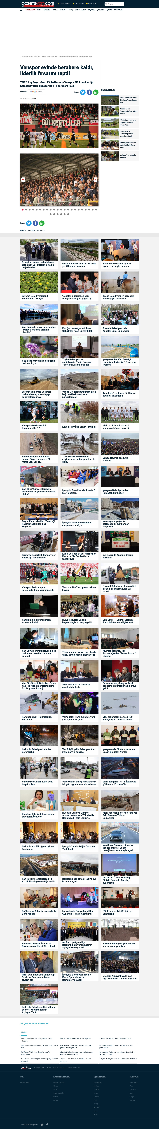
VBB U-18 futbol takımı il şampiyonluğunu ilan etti (116, 426)
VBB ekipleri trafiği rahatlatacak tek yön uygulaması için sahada (79, 783)
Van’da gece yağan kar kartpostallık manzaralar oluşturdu (116, 524)
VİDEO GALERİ (91, 4)
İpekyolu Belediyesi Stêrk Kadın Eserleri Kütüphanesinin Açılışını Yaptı (39, 1010)
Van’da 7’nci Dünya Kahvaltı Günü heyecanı (75, 1038)
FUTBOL (40, 230)
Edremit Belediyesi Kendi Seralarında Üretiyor (35, 297)
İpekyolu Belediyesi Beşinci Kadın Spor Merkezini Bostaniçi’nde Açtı (76, 977)
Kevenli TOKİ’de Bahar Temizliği (79, 426)
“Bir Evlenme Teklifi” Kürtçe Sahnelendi (117, 912)
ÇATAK (109, 10)
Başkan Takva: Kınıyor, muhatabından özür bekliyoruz (75, 1060)
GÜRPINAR (118, 10)
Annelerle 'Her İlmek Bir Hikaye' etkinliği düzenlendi (119, 394)
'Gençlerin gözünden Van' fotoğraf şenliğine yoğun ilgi (77, 297)
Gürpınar (97, 1107)
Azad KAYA (63, 1068)
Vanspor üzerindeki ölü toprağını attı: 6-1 (34, 426)
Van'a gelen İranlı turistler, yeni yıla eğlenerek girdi (78, 718)
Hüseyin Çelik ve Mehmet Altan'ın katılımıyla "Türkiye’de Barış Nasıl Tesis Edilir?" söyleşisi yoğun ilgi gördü (78, 815)
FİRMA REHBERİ (64, 4)
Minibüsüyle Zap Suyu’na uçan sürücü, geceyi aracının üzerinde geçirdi (76, 1053)
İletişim (132, 1100)
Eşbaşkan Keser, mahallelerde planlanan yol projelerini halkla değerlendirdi (38, 265)
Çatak (96, 1093)
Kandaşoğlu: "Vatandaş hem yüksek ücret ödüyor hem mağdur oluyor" (117, 1053)
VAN (38, 10)
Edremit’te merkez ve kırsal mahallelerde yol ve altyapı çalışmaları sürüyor (36, 394)
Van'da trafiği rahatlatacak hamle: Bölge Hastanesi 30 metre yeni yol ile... (36, 459)
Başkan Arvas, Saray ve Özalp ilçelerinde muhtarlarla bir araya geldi (119, 686)
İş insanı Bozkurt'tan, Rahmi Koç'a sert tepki (115, 1038)
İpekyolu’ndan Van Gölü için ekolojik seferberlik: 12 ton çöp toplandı (119, 362)
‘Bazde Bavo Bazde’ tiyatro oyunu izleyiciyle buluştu (117, 264)
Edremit (96, 1097)
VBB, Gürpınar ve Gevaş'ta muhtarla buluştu (76, 685)
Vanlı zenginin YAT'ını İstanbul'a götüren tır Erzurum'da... (119, 783)
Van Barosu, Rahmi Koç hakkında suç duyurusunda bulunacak (39, 1060)
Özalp (96, 1114)
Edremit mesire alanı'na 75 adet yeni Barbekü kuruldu (79, 264)
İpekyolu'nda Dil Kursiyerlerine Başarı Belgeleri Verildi (119, 750)
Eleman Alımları (59, 1082)
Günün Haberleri (59, 1093)
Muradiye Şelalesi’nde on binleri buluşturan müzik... (128, 145)
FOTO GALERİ (78, 4)
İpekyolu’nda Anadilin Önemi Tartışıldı (118, 556)
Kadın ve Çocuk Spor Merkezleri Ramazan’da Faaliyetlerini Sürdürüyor (79, 556)
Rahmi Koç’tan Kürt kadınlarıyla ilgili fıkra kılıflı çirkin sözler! (116, 1046)
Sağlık (56, 1089)
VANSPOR (32, 230)
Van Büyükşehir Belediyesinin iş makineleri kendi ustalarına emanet (39, 653)
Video (132, 1086)
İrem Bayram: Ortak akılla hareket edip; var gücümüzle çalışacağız (75, 1046)
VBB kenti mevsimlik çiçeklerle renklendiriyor (38, 362)
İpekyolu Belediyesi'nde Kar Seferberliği (36, 750)
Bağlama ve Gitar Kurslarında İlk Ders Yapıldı (39, 912)
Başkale (96, 1086)
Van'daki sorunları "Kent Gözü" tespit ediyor (38, 783)
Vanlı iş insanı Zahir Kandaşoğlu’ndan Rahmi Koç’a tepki (39, 1046)
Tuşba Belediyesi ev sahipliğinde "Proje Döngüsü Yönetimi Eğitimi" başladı (77, 362)
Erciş (95, 1100)
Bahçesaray (98, 1082)
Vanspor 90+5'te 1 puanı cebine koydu (79, 588)
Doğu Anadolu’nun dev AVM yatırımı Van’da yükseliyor (36, 1040)
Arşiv (131, 1093)
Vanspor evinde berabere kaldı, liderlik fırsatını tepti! (75, 56)
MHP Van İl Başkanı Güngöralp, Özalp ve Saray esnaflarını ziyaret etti (38, 977)
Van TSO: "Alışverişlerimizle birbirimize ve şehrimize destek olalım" (38, 492)
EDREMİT (63, 10)
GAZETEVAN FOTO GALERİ (48, 56)
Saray (96, 1111)
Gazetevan (24, 56)
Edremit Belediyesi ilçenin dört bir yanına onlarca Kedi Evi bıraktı (119, 589)
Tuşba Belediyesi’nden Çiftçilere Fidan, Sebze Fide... (128, 100)
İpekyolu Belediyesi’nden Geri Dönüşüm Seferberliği (118, 1059)
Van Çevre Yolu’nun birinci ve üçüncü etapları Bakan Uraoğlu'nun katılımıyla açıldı (118, 848)
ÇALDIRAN (101, 10)
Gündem (24, 1032)
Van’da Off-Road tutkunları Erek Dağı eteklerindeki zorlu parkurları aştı (79, 394)
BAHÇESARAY (80, 10)
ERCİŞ (70, 10)
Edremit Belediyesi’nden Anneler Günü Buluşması (116, 329)
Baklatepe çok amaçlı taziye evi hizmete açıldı (79, 880)
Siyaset (56, 1086)
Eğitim (56, 1100)
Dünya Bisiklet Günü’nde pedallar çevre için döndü (126, 133)
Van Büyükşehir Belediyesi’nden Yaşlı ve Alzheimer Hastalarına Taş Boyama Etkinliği (39, 686)
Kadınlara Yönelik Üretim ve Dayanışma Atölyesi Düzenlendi (39, 944)
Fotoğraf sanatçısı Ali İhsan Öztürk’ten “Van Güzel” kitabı (77, 329)
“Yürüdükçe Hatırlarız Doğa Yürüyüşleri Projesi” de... (128, 122)
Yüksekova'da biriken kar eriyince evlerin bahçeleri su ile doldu (78, 459)
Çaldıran (97, 1089)
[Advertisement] (14, 42)
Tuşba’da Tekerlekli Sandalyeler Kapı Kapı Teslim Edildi (39, 556)
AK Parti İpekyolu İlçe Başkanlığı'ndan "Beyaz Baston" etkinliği (119, 653)
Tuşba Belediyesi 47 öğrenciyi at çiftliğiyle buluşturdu (118, 297)
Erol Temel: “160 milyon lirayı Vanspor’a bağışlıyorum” (35, 1053)
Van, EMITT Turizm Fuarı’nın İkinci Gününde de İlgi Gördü (118, 621)
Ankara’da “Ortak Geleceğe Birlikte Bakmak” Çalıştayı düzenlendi (117, 880)
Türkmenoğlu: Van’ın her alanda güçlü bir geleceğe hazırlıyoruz (79, 653)
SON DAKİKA (30, 10)
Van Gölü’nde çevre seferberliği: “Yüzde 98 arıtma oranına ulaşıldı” (39, 330)
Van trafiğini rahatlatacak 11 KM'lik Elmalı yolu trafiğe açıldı (38, 880)
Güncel (56, 1097)
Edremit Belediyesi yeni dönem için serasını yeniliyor (119, 944)
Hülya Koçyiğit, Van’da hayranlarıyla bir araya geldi (77, 621)
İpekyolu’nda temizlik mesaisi (128, 156)
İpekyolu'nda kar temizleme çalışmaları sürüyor (76, 524)
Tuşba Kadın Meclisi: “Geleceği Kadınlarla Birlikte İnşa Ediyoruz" (38, 524)
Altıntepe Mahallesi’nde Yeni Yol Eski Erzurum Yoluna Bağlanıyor (120, 815)
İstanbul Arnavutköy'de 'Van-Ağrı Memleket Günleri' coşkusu (119, 977)
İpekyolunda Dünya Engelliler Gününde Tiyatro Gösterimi (77, 912)
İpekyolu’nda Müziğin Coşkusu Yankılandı (38, 847)
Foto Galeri (33, 56)
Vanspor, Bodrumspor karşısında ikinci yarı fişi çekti (38, 588)
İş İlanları (133, 1089)
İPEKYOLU (46, 10)
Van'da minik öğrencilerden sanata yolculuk (36, 621)
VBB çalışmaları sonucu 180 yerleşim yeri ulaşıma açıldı (118, 718)
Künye (132, 1097)
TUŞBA (55, 10)
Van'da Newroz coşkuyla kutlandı (115, 459)
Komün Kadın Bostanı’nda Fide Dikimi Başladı (128, 111)
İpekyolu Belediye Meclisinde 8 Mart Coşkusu (78, 491)
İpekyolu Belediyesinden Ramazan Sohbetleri (116, 491)
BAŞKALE (91, 10)
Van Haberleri (24, 1082)
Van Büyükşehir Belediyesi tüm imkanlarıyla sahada (78, 750)
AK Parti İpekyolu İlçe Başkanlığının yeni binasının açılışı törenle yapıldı (77, 945)
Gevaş (96, 1104)
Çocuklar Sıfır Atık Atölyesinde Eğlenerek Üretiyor (38, 815)
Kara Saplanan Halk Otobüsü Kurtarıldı (37, 718)
